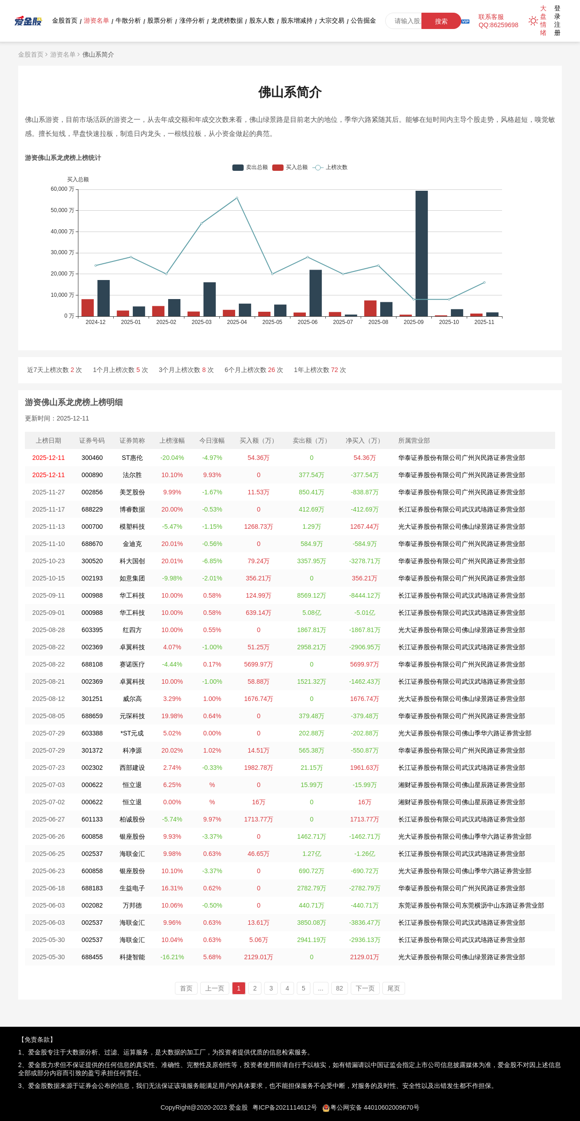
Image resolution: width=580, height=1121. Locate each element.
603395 (92, 629)
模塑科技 (132, 526)
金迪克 (132, 543)
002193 (92, 578)
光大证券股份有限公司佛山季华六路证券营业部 (465, 733)
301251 (92, 698)
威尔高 (132, 698)
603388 (92, 733)
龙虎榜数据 (227, 20)
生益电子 (132, 888)
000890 (92, 474)
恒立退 (132, 784)
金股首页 (64, 20)
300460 (92, 457)
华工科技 (132, 595)
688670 (92, 543)
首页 (186, 988)
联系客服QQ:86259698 (498, 21)
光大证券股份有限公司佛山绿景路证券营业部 (461, 526)
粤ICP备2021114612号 (284, 1107)
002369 (92, 647)
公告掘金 (363, 20)
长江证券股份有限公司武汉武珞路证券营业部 (461, 509)
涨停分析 (192, 20)
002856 (92, 492)
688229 (92, 509)
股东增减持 (297, 20)
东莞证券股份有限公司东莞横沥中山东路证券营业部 (471, 905)
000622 (92, 784)
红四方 (132, 629)
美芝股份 (132, 492)
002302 (92, 767)
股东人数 (262, 20)
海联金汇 (132, 853)
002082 (92, 905)
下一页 (365, 988)
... (321, 988)
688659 (92, 716)
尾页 (393, 988)
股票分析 (160, 20)
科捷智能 (132, 957)
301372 (92, 750)
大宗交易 (331, 20)
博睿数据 (132, 509)
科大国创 (132, 561)
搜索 (441, 21)
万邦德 (132, 905)
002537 (92, 853)
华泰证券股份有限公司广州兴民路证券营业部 (461, 457)
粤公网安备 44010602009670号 (375, 1107)
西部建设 (132, 767)
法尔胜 (132, 474)
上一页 (214, 988)
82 (339, 988)
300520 (92, 561)
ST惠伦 (132, 457)
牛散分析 (128, 20)
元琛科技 (132, 716)
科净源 (132, 750)
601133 (92, 819)
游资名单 (96, 20)
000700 (92, 526)
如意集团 (132, 578)
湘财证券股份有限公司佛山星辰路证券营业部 (461, 784)
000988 (92, 595)
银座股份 (132, 836)
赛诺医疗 (132, 664)
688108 (92, 664)
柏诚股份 (132, 819)
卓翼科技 (132, 647)
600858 (92, 836)
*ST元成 (132, 733)
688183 (92, 888)
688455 (92, 957)
